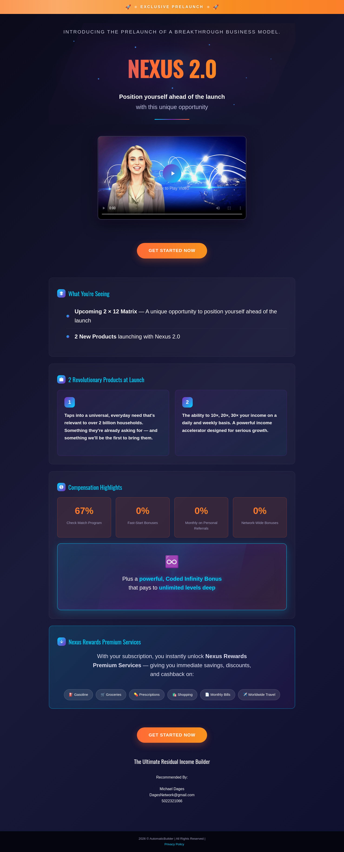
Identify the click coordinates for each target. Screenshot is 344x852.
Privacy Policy (174, 844)
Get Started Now (172, 250)
